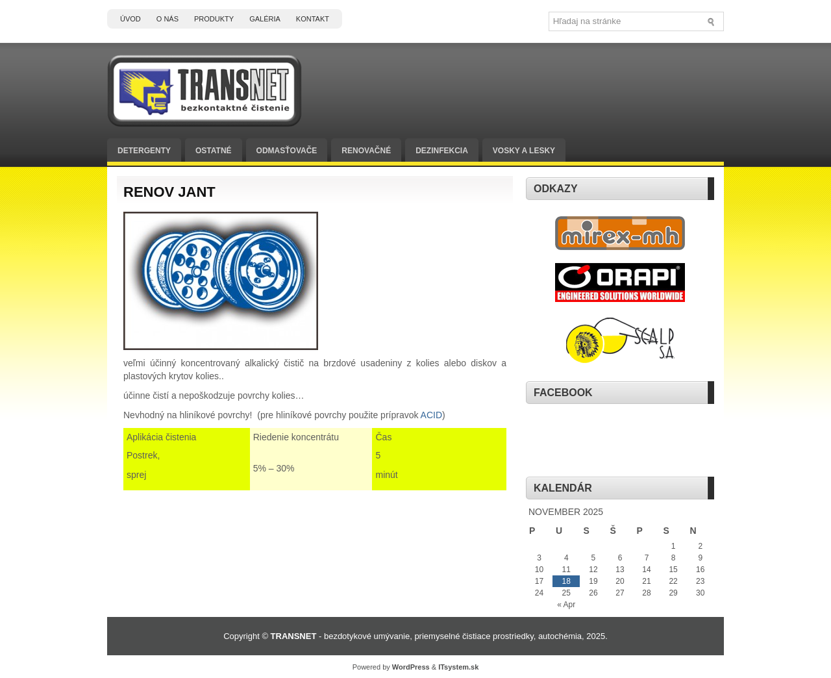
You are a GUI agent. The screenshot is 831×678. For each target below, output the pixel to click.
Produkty (214, 19)
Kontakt (312, 19)
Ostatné (213, 150)
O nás (167, 19)
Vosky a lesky (524, 150)
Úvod (130, 19)
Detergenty (144, 150)
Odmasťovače (286, 150)
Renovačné (366, 150)
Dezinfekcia (442, 150)
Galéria (264, 19)
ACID (431, 415)
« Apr (566, 604)
